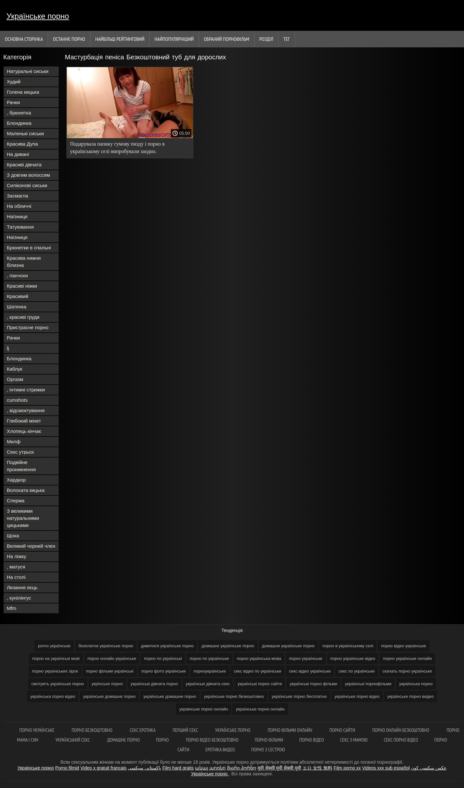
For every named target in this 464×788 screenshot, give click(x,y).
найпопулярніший (174, 39)
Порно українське (37, 730)
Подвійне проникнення (21, 466)
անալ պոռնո (210, 767)
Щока (13, 535)
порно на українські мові (55, 658)
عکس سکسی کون (428, 767)
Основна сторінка (24, 39)
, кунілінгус (19, 598)
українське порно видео (410, 696)
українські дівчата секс (208, 683)
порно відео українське (403, 645)
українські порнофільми (368, 683)
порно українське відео (352, 658)
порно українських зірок (55, 671)
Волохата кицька (25, 490)
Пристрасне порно (27, 327)
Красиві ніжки (22, 286)
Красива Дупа (22, 144)
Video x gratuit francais (103, 767)
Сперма (15, 500)
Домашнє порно (123, 740)
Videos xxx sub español (386, 767)
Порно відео (311, 740)
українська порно (416, 683)
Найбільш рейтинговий (120, 39)
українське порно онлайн (260, 709)
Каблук (14, 369)
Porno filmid (67, 767)
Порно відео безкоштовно (212, 740)
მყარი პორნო (241, 767)
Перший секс (186, 730)
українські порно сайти (260, 683)
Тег (286, 39)
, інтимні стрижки (26, 389)
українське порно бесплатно (299, 696)
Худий (13, 81)
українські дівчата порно (154, 683)
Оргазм (15, 379)
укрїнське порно (107, 683)
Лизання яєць (22, 587)
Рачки (13, 102)
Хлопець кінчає (24, 431)
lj (8, 348)
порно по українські (163, 658)
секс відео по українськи (257, 671)
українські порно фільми (313, 683)
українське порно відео (357, 696)
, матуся (16, 566)
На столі (16, 577)
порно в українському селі (347, 645)
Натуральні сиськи (27, 71)
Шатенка (16, 306)
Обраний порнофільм (226, 39)
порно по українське (209, 658)
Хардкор (16, 480)
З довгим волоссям (28, 175)
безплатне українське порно (105, 645)
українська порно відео (52, 696)
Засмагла (17, 195)
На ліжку (16, 556)
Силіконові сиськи (27, 185)
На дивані (18, 154)
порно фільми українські (110, 671)
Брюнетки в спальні (29, 247)
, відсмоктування (26, 410)
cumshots (17, 400)
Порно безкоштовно (92, 730)
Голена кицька (23, 92)
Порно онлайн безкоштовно (401, 730)
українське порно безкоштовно (234, 696)
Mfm (11, 608)
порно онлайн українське (112, 658)
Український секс (73, 740)
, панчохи (17, 275)
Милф (13, 441)
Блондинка (19, 123)
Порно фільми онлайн (290, 730)
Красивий (17, 296)
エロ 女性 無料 (317, 767)
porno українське (54, 645)
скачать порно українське (407, 671)
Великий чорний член (31, 546)
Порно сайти (342, 730)
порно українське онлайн (407, 658)
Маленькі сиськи (25, 133)
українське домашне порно (169, 696)
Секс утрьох (20, 452)
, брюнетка (19, 112)
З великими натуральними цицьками (23, 518)
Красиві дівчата (24, 164)
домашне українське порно (288, 645)
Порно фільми (269, 740)
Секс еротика (143, 730)
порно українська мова (259, 658)
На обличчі (19, 206)
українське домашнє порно (109, 696)
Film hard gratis (178, 767)
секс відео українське (310, 671)
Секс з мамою (354, 740)
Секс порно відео (401, 740)
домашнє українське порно (227, 645)
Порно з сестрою (268, 749)
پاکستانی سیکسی (144, 767)
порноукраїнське (210, 671)
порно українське (305, 658)
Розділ (266, 39)
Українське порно (37, 16)
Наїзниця (17, 216)
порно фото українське (163, 671)
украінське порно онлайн (203, 709)
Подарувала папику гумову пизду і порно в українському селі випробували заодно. (117, 147)
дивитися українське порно (167, 645)
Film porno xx (347, 767)
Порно (163, 740)
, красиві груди (23, 317)
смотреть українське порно (57, 683)
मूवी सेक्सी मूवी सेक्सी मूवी (279, 767)
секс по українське (357, 671)
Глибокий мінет (24, 421)
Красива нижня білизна (24, 261)
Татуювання (20, 227)
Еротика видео (220, 749)
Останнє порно (69, 39)
